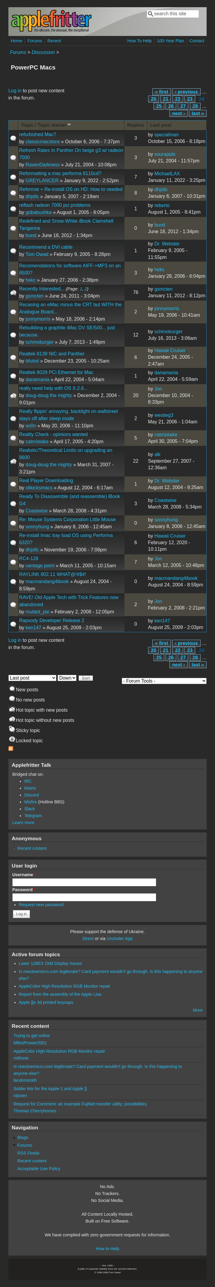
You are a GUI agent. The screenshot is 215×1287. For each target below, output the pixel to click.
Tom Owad (36, 254)
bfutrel (32, 360)
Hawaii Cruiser (170, 350)
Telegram (33, 815)
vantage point (39, 565)
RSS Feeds (28, 1153)
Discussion (43, 52)
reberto (162, 205)
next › (178, 113)
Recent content (31, 848)
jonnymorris (37, 319)
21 (166, 99)
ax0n (30, 425)
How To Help (139, 40)
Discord (31, 795)
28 (195, 106)
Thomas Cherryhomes (34, 1110)
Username (24, 874)
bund (30, 235)
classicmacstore (42, 141)
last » (198, 113)
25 (159, 106)
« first (161, 91)
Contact (196, 40)
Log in (15, 90)
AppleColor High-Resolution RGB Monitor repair (65, 986)
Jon (158, 388)
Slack (29, 808)
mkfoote (21, 1058)
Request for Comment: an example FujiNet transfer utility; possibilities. (80, 1104)
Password (24, 889)
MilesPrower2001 (30, 1042)
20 (153, 99)
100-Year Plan (170, 40)
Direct (88, 938)
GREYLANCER (41, 180)
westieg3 (163, 415)
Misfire (30, 801)
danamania (37, 379)
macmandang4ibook (47, 581)
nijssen (20, 1095)
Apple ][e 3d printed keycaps (46, 1002)
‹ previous (186, 91)
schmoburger (39, 342)
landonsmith (25, 1080)
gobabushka (38, 212)
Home (16, 40)
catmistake (36, 441)
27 (183, 106)
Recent (54, 40)
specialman (166, 134)
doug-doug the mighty (48, 395)
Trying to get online (31, 1035)
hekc (30, 280)
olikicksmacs (38, 487)
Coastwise (36, 510)
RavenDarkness (42, 164)
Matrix (30, 788)
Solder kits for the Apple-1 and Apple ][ (50, 1088)
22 (178, 99)
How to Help (107, 1248)
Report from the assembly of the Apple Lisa (60, 994)
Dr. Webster (167, 243)
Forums (35, 40)
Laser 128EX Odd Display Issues (50, 963)
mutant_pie (37, 611)
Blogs (22, 1137)
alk (157, 454)
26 (171, 106)
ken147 (33, 627)
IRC (28, 781)
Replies (135, 125)
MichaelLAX (167, 173)
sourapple (164, 154)
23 (190, 99)
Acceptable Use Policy (38, 1168)
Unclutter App (120, 938)
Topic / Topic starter (46, 125)
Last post (160, 125)
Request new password (41, 904)
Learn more (23, 822)
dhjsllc (32, 196)
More (198, 1010)
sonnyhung (37, 526)
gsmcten (34, 295)
